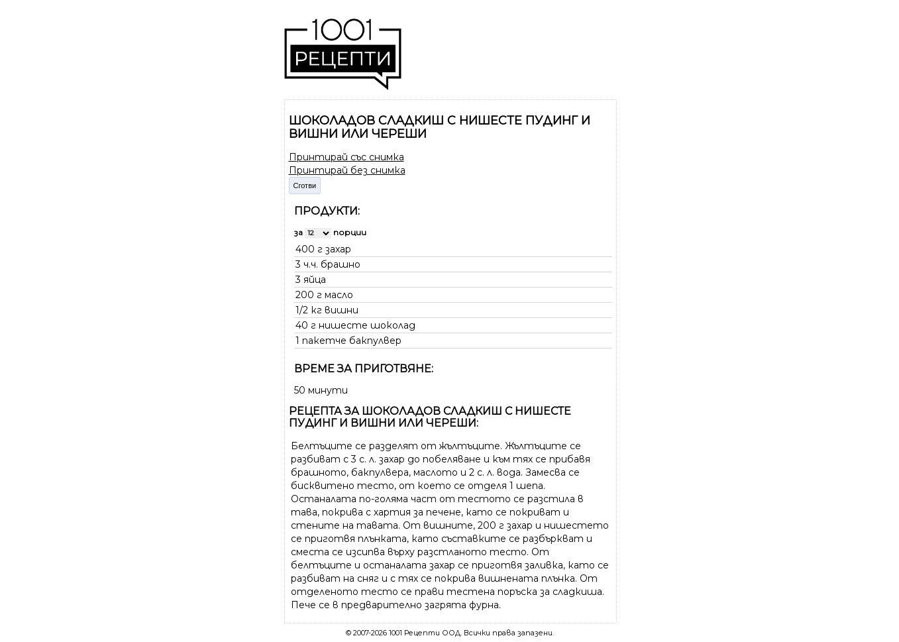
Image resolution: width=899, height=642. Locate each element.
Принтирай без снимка (347, 170)
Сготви (305, 185)
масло (339, 295)
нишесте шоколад (367, 325)
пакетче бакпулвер (351, 341)
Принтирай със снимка (346, 157)
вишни (341, 310)
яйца (314, 280)
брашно (340, 264)
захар (338, 249)
